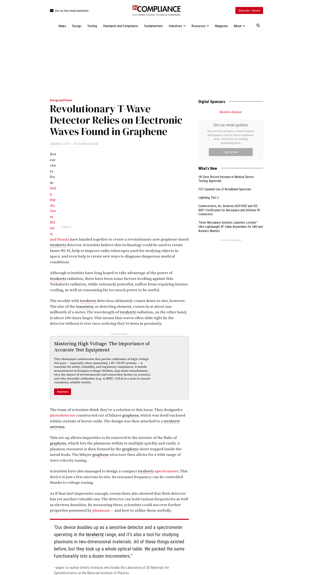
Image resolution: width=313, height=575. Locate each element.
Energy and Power (61, 100)
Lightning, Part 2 (208, 153)
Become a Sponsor (231, 112)
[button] (258, 25)
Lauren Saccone (88, 143)
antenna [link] (57, 427)
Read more (62, 391)
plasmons (101, 510)
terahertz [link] (58, 245)
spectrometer (166, 471)
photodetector (62, 415)
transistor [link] (84, 306)
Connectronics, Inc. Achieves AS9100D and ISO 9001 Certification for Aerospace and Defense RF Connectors (229, 165)
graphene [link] (130, 415)
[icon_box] (69, 11)
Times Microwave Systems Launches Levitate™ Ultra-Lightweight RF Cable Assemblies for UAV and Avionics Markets (230, 182)
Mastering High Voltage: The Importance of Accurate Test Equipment (102, 347)
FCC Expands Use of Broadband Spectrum (224, 144)
